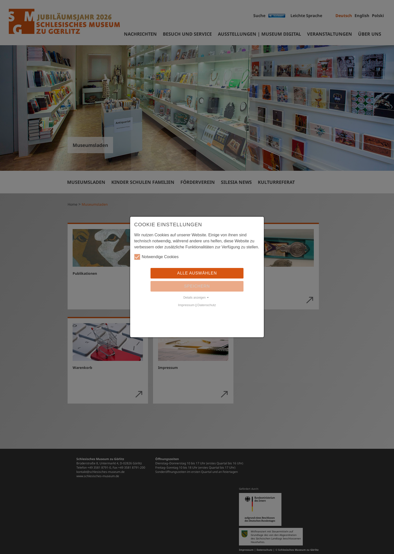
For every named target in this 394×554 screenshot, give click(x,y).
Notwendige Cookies (156, 257)
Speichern (197, 286)
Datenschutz (206, 305)
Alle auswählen (197, 273)
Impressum (186, 305)
